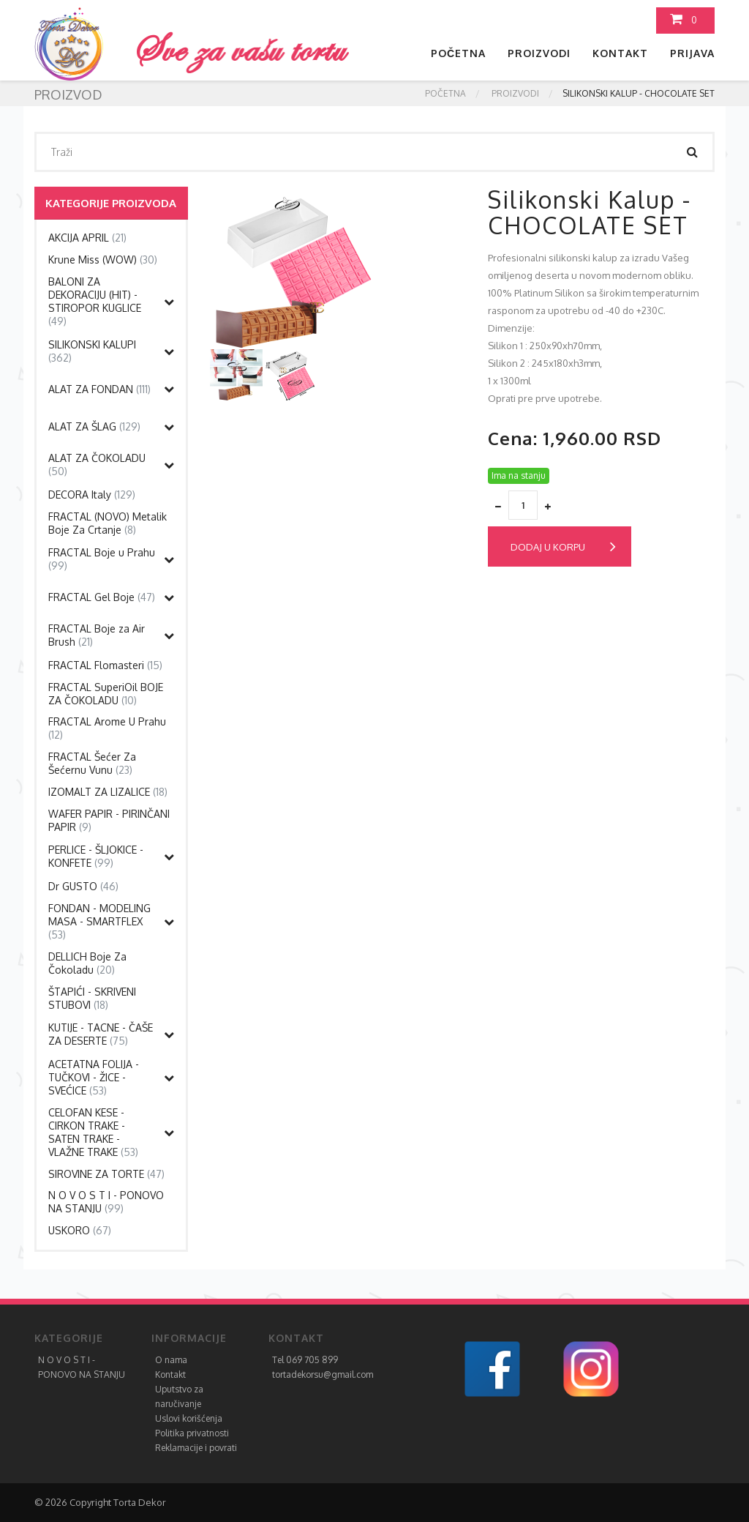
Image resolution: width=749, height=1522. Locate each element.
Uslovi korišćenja (188, 1418)
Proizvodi (539, 53)
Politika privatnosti (192, 1433)
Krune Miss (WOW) (102, 259)
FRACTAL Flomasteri (105, 665)
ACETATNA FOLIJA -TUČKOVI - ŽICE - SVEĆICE (93, 1077)
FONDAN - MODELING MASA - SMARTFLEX (99, 921)
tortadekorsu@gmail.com (322, 1374)
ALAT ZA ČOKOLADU (97, 464)
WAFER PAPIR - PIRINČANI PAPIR (109, 820)
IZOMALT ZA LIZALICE (108, 792)
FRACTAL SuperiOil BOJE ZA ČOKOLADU (105, 693)
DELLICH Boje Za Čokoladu (87, 963)
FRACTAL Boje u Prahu (101, 559)
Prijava (692, 53)
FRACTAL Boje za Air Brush (96, 635)
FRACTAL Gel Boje (101, 597)
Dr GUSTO (83, 886)
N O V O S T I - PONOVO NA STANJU (106, 1202)
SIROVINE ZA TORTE (106, 1174)
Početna (458, 53)
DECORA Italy (91, 494)
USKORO (79, 1230)
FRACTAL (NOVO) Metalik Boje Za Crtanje (107, 523)
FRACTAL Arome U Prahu (107, 728)
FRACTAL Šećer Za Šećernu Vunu (92, 763)
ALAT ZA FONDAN (99, 389)
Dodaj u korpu (563, 547)
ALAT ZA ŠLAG (94, 426)
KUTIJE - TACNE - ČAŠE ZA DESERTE (100, 1034)
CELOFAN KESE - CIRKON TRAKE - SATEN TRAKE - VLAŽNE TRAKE (93, 1132)
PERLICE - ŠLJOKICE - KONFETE (95, 856)
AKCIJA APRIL (87, 237)
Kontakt (620, 53)
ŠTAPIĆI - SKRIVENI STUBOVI (92, 998)
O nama (171, 1359)
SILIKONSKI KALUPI (92, 351)
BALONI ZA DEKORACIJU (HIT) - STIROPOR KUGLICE (94, 301)
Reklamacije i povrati (196, 1447)
